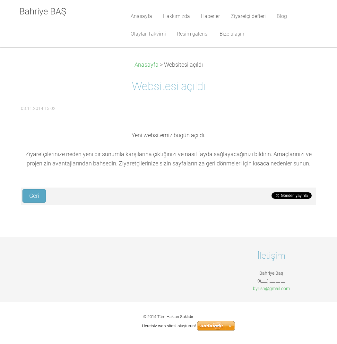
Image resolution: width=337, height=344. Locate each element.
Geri (34, 196)
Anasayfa (146, 65)
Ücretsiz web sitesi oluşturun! (169, 325)
